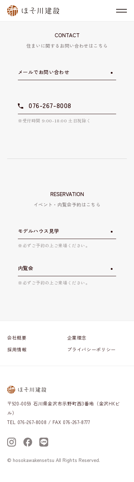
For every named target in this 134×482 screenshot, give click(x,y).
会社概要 (17, 337)
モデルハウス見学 (38, 230)
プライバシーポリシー (91, 349)
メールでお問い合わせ (43, 72)
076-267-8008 (50, 105)
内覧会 (25, 268)
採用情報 (17, 349)
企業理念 (77, 337)
